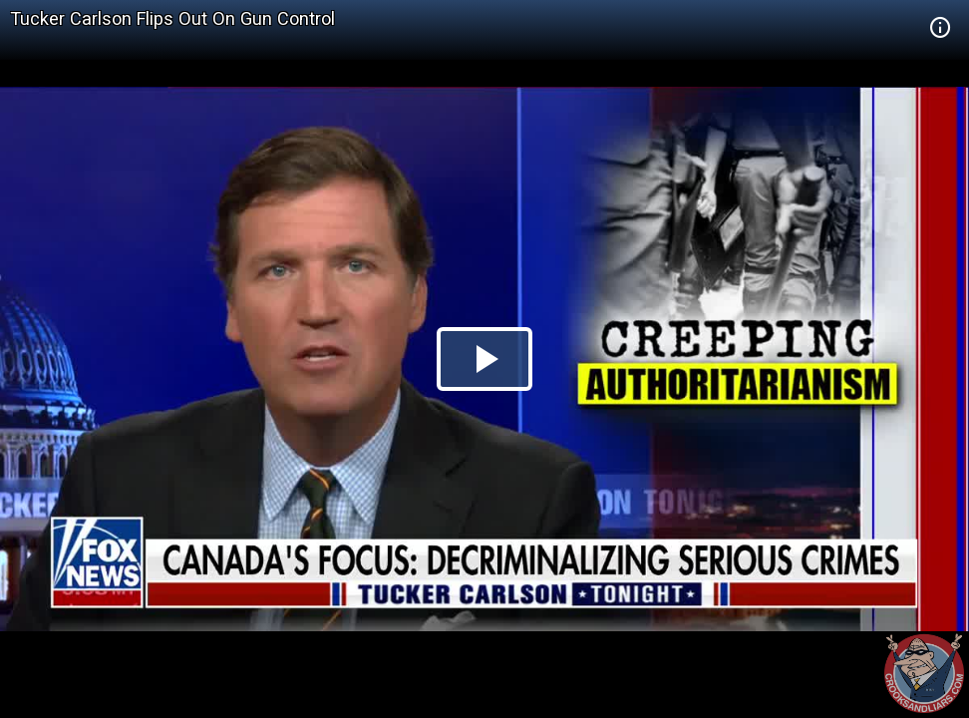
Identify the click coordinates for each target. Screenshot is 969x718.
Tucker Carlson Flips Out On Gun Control (172, 18)
